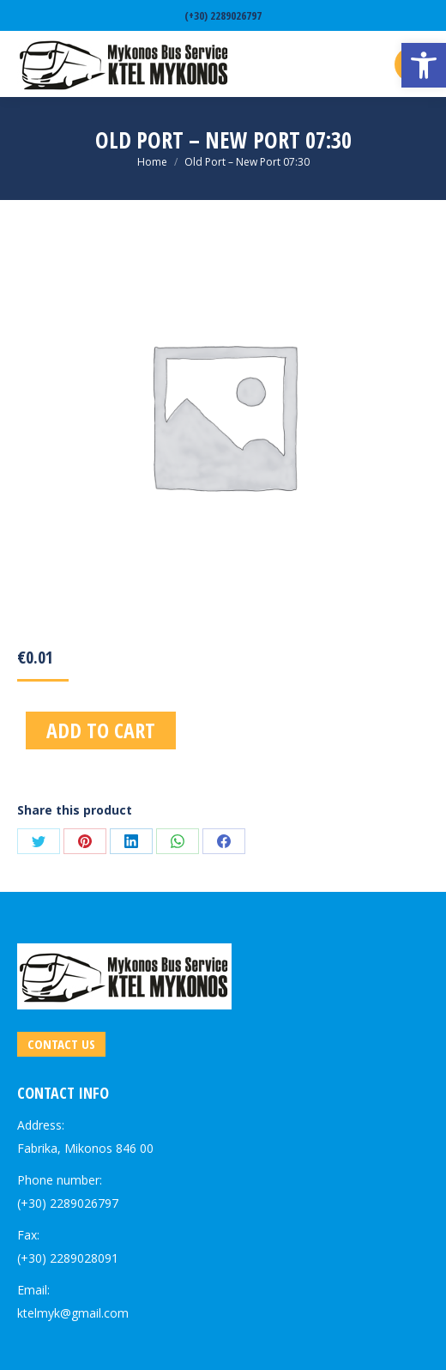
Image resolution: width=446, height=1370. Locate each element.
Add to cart (100, 730)
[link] (423, 65)
